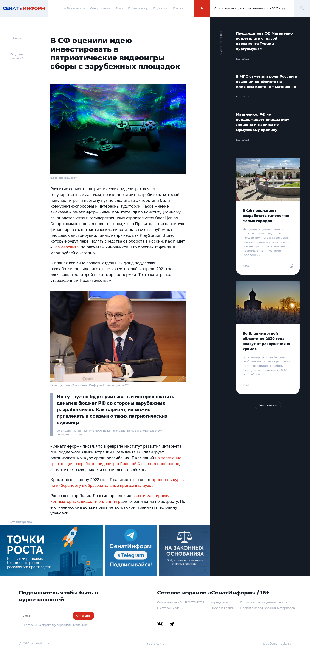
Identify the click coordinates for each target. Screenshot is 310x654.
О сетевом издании (171, 608)
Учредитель (219, 602)
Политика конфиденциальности (263, 602)
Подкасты (160, 8)
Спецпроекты (100, 8)
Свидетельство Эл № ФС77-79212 (180, 602)
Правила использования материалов (267, 608)
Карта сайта (155, 643)
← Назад (16, 38)
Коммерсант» (66, 247)
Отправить (83, 615)
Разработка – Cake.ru (275, 643)
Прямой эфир (138, 8)
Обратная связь (222, 608)
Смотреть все (267, 405)
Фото (119, 8)
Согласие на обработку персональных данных (55, 625)
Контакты (180, 8)
